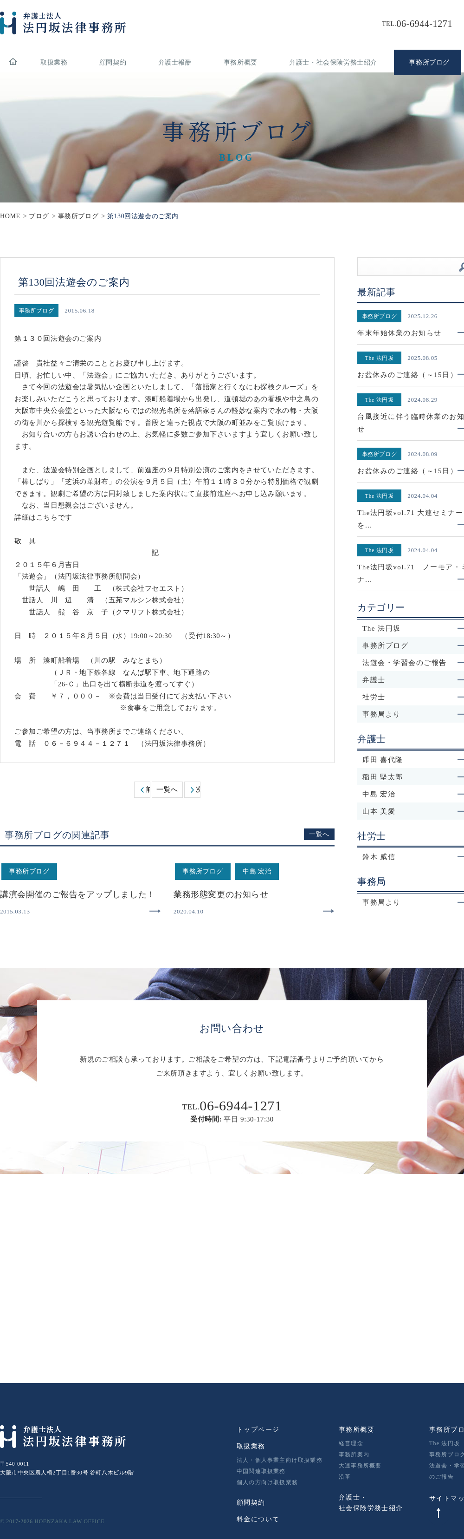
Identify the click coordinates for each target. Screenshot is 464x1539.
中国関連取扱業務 (261, 1471)
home (13, 62)
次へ (198, 789)
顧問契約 (112, 62)
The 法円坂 (444, 1443)
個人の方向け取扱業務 (267, 1482)
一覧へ (167, 789)
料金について (258, 1519)
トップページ (258, 1429)
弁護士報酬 (175, 62)
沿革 (345, 1477)
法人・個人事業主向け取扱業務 (279, 1460)
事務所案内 (354, 1454)
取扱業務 (53, 62)
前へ (148, 789)
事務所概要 (241, 62)
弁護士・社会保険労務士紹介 (333, 62)
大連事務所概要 (360, 1465)
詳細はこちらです (43, 517)
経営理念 (351, 1443)
